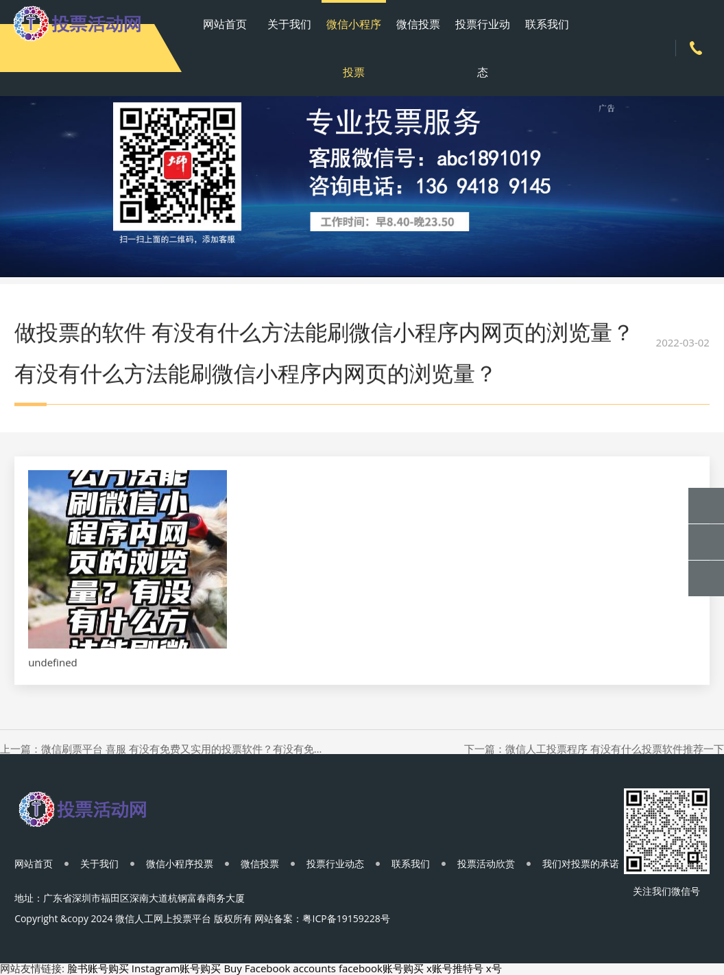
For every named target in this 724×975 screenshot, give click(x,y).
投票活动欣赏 (486, 863)
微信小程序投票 (353, 48)
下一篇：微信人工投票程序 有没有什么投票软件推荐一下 (594, 749)
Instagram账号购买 (176, 968)
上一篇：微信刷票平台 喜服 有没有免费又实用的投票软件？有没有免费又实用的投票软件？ (163, 749)
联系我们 (547, 24)
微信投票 (418, 24)
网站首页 (225, 24)
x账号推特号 (454, 968)
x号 (494, 968)
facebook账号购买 (381, 968)
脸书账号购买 (98, 968)
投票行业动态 (482, 48)
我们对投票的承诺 (580, 863)
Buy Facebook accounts (280, 968)
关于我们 (289, 24)
